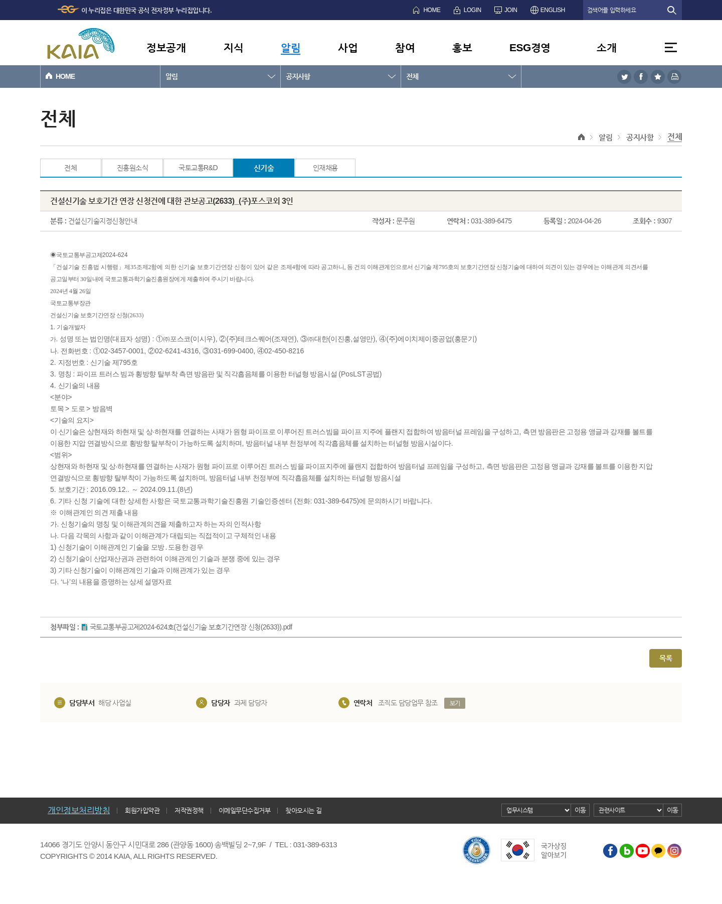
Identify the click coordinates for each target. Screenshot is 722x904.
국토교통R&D (198, 168)
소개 (606, 47)
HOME (431, 10)
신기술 (264, 168)
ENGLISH (552, 10)
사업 (347, 47)
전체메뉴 (671, 47)
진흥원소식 (132, 168)
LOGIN (472, 10)
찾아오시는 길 (303, 810)
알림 (290, 47)
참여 (405, 47)
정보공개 (166, 47)
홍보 (462, 47)
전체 (412, 76)
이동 (580, 810)
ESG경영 (530, 47)
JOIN (510, 10)
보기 (455, 703)
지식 (233, 47)
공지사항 (298, 76)
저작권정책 (189, 810)
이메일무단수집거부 (245, 810)
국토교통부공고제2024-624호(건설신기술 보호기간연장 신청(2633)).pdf (191, 627)
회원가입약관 (142, 810)
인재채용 (325, 168)
